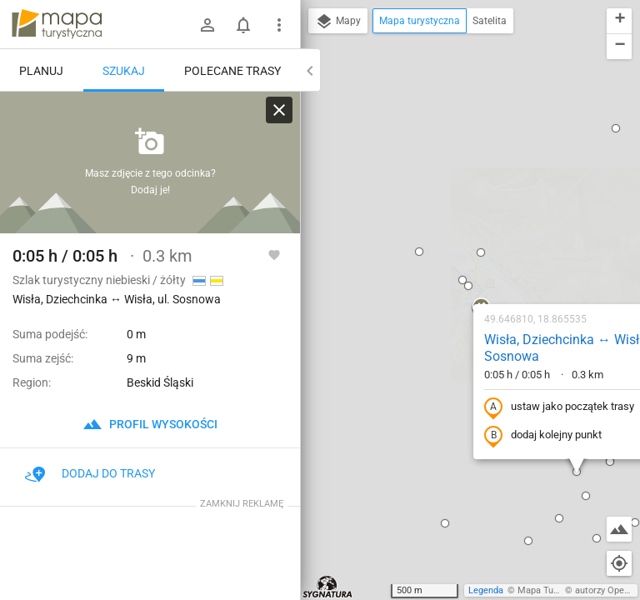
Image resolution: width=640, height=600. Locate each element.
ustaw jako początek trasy (453, 227)
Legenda (485, 590)
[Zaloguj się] (207, 25)
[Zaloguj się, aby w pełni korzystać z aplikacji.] (274, 254)
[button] (338, 343)
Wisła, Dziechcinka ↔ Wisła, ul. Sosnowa (469, 168)
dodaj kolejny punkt (436, 256)
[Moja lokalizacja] (619, 563)
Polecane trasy (232, 71)
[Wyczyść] (279, 110)
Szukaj (123, 71)
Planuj (41, 71)
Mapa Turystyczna (555, 590)
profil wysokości (150, 424)
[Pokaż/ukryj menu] (279, 25)
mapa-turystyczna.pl (56, 24)
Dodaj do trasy (90, 473)
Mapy (338, 21)
